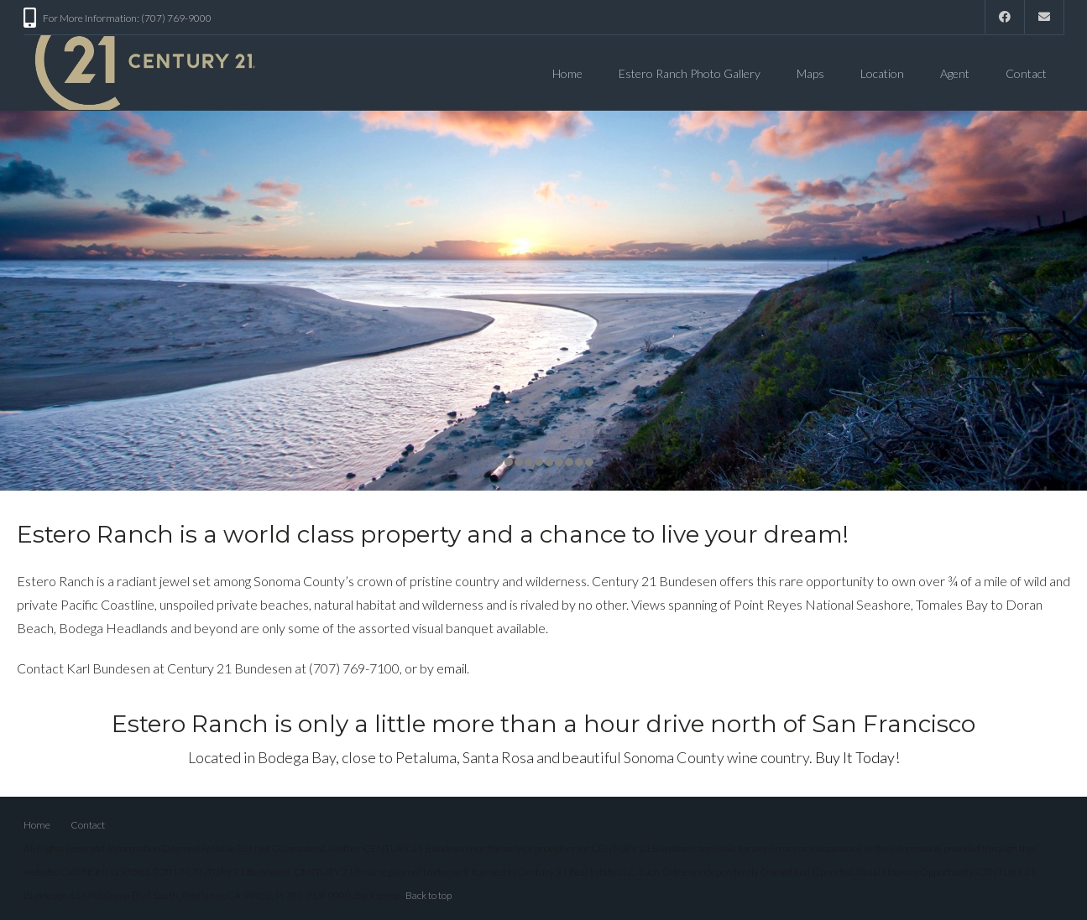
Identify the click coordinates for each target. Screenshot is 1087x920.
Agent (954, 73)
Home (567, 73)
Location (882, 73)
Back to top (428, 891)
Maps (810, 73)
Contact (1026, 73)
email (451, 664)
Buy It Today (855, 753)
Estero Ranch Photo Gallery (689, 73)
